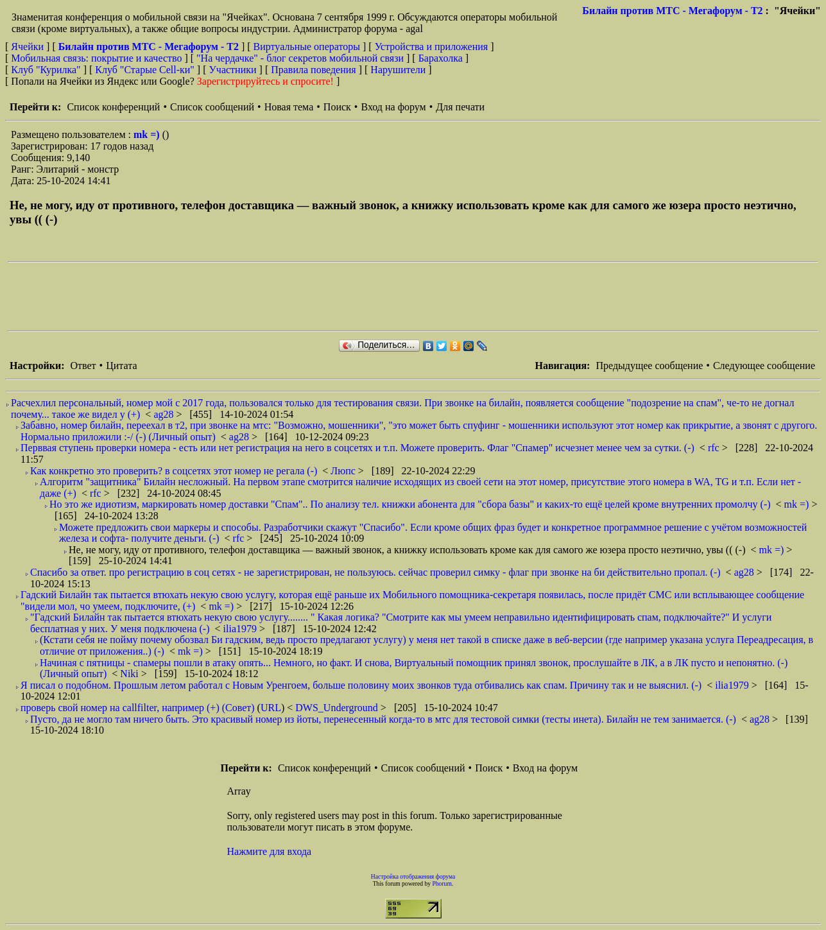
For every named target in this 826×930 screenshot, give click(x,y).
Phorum (441, 883)
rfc (715, 447)
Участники (233, 69)
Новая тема (289, 106)
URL (271, 707)
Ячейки (28, 46)
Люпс (344, 470)
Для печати (460, 106)
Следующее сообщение (764, 365)
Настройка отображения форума (413, 876)
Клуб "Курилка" (45, 69)
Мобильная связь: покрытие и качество (96, 58)
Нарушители (398, 69)
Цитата (121, 365)
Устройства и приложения (431, 46)
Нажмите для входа (269, 851)
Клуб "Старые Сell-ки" (144, 69)
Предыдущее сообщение (649, 365)
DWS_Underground (338, 707)
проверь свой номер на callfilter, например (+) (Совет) (138, 707)
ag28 (164, 414)
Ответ (83, 365)
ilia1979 (241, 628)
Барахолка (440, 58)
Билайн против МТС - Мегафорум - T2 (672, 10)
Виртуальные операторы (307, 46)
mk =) (147, 134)
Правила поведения (313, 69)
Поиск (337, 106)
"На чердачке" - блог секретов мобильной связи (300, 58)
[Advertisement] (241, 296)
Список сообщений (212, 106)
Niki (130, 673)
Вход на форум (393, 106)
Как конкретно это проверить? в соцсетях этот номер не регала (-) (173, 470)
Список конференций (113, 106)
